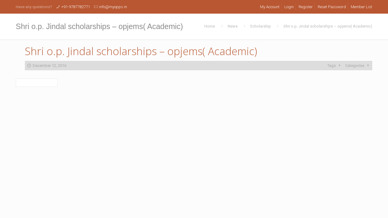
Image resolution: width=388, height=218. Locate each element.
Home (209, 26)
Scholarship (260, 26)
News (233, 26)
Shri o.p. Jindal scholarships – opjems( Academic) (327, 26)
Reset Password (332, 7)
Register (306, 7)
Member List (361, 7)
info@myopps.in (113, 7)
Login (289, 7)
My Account (269, 7)
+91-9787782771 (75, 7)
